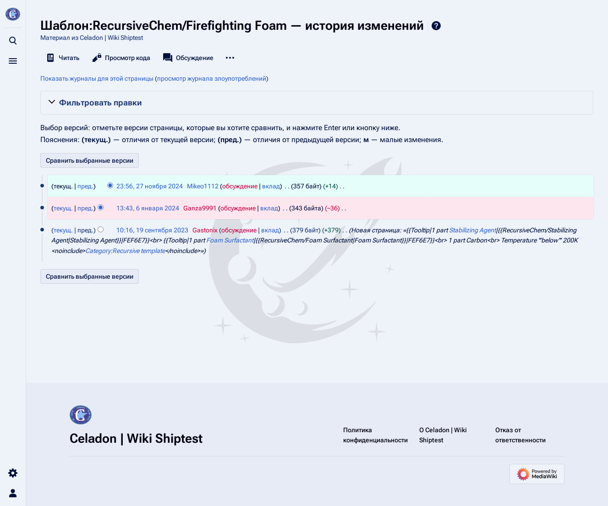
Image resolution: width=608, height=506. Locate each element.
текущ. (63, 208)
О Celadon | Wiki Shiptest (443, 435)
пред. (85, 186)
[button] (317, 102)
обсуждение (239, 186)
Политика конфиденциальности (375, 435)
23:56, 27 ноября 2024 (149, 186)
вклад (271, 186)
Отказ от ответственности (520, 435)
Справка (436, 25)
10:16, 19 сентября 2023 (152, 230)
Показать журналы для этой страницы (96, 78)
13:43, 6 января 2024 (147, 208)
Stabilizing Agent (472, 230)
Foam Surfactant (229, 240)
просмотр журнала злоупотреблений (211, 78)
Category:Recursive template (125, 250)
